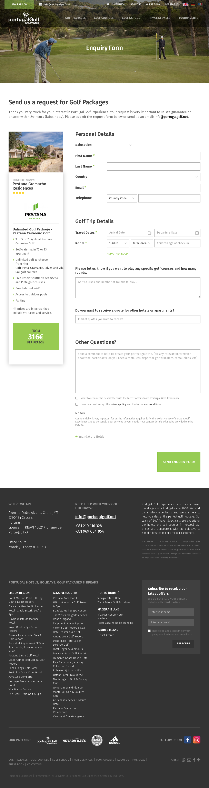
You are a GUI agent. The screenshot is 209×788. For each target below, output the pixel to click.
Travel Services (159, 17)
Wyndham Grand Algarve (68, 687)
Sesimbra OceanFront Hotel (25, 672)
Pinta (25, 268)
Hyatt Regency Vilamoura (68, 649)
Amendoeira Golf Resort (68, 636)
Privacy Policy (42, 776)
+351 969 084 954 (89, 531)
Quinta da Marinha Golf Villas (26, 606)
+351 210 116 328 (88, 525)
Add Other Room (117, 253)
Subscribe (183, 643)
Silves (48, 268)
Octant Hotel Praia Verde (68, 674)
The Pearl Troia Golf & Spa (25, 693)
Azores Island (108, 630)
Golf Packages (75, 17)
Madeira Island (108, 609)
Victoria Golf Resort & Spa (69, 627)
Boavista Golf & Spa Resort (69, 610)
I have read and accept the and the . (118, 404)
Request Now (19, 4)
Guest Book (153, 4)
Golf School (131, 17)
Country (81, 177)
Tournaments (188, 17)
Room (81, 243)
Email (80, 187)
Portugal (120, 4)
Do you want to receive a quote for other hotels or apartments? (124, 310)
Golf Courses (104, 17)
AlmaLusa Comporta (20, 676)
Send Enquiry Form (179, 462)
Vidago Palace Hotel (110, 598)
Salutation (83, 145)
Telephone (83, 198)
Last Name (84, 166)
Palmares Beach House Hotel (70, 657)
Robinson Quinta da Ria (67, 670)
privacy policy (118, 404)
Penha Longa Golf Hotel (23, 668)
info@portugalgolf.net (171, 117)
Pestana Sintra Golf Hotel (24, 655)
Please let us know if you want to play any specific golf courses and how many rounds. (135, 271)
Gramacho (36, 268)
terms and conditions (148, 404)
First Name (85, 155)
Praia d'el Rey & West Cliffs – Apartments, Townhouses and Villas (26, 647)
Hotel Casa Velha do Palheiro (115, 622)
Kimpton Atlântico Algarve (68, 623)
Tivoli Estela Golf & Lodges (114, 602)
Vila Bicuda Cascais (20, 689)
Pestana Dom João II (65, 598)
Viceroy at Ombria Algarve (68, 716)
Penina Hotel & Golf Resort (69, 653)
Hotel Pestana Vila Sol (66, 632)
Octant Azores (106, 635)
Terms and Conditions (20, 776)
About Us (136, 4)
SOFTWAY (118, 776)
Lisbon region (19, 593)
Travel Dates (86, 232)
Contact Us (171, 4)
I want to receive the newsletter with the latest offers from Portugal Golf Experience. (127, 398)
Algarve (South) (65, 593)
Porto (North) (108, 593)
